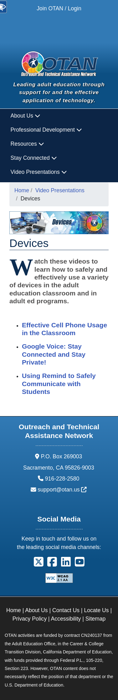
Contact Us (66, 610)
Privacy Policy (30, 619)
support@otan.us (62, 489)
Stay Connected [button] (34, 158)
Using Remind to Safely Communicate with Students (59, 383)
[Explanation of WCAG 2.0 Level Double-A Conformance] (59, 578)
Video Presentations (60, 190)
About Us (36, 610)
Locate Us (96, 610)
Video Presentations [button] (39, 172)
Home (21, 190)
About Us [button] (25, 116)
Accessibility (66, 619)
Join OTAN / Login (59, 8)
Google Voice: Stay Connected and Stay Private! (53, 354)
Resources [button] (27, 144)
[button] (39, 564)
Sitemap (95, 619)
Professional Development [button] (46, 130)
